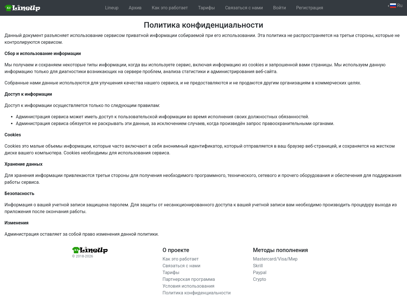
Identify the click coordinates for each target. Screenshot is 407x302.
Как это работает (170, 7)
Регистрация (309, 7)
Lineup (112, 7)
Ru (396, 5)
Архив (135, 7)
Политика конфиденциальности (197, 293)
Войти (279, 7)
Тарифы (206, 7)
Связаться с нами (244, 7)
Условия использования (189, 286)
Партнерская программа (189, 279)
